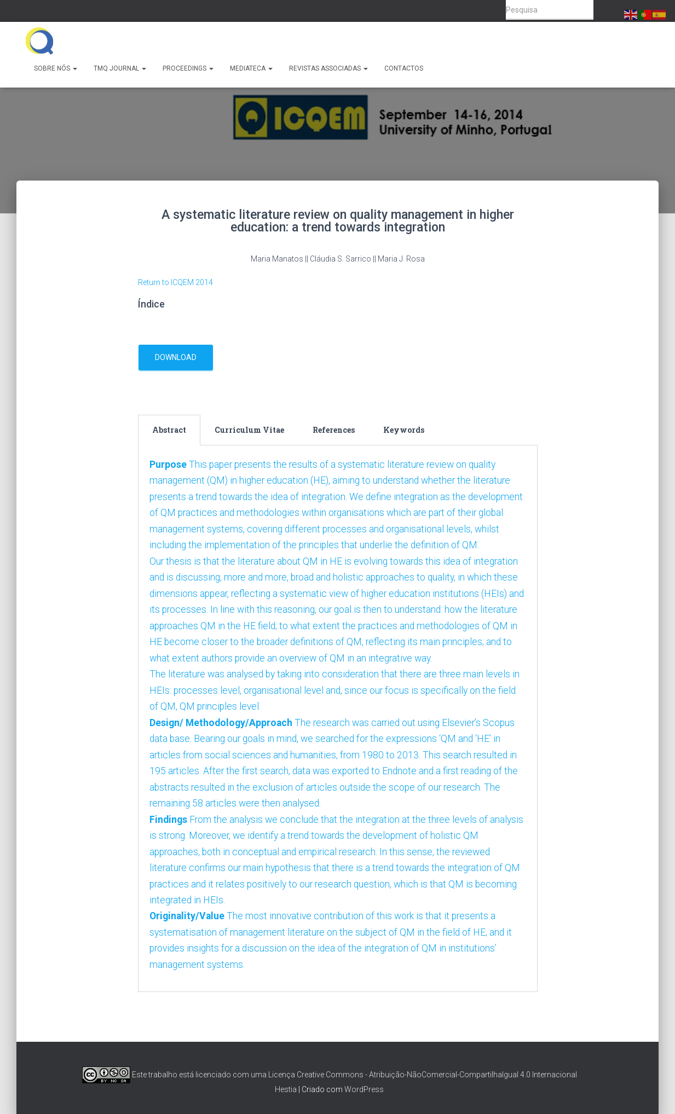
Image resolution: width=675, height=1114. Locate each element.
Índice (151, 304)
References (334, 430)
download (176, 357)
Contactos (403, 68)
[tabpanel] (338, 731)
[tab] (169, 430)
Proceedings (188, 68)
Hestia (286, 1090)
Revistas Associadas (328, 68)
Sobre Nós (55, 68)
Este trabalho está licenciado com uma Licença (188, 1074)
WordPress (364, 1090)
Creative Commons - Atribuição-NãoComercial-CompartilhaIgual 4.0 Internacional (437, 1074)
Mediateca (251, 68)
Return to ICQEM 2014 (175, 282)
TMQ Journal (120, 68)
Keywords (403, 430)
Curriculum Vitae (249, 430)
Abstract (169, 430)
